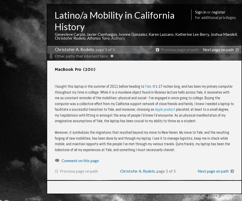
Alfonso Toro (98, 38)
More (213, 195)
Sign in (200, 12)
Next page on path (218, 49)
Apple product (165, 109)
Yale (148, 86)
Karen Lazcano (161, 34)
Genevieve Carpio (70, 34)
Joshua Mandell (224, 34)
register (218, 12)
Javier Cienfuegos (102, 34)
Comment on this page (80, 160)
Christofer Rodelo (70, 38)
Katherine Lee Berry (192, 34)
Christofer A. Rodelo (74, 49)
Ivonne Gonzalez (133, 34)
